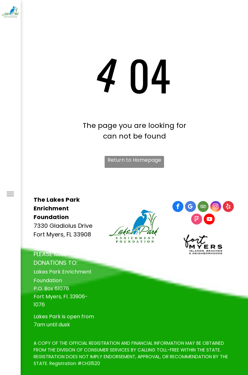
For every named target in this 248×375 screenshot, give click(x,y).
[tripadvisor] (203, 207)
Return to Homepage (134, 160)
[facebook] (177, 207)
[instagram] (215, 207)
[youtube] (209, 220)
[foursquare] (196, 220)
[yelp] (228, 207)
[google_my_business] (190, 207)
